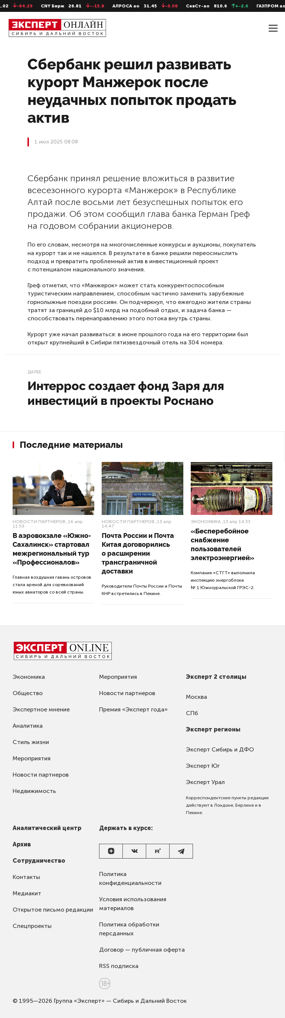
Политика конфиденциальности (130, 878)
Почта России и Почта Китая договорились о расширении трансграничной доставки (138, 553)
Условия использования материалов (132, 904)
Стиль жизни (31, 742)
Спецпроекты (32, 925)
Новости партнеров (39, 521)
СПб (192, 713)
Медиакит (27, 893)
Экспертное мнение (41, 709)
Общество (28, 693)
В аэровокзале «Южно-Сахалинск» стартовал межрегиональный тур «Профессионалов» (52, 549)
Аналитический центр (47, 828)
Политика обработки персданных (129, 929)
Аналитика (28, 725)
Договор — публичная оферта (142, 949)
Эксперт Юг (203, 765)
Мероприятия (31, 758)
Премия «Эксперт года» (133, 709)
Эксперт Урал (205, 782)
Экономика (206, 521)
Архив (22, 844)
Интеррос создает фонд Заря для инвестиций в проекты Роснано (125, 393)
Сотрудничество (39, 860)
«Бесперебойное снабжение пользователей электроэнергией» (222, 544)
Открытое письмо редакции (53, 909)
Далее (34, 371)
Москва (196, 696)
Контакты (26, 876)
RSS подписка (118, 965)
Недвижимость (34, 790)
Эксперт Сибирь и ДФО (220, 749)
